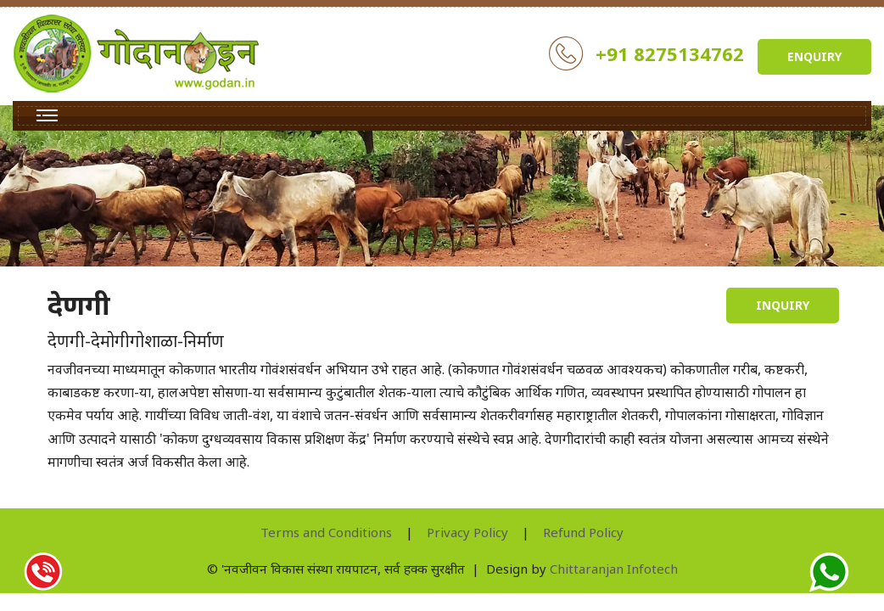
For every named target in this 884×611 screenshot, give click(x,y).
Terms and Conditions (326, 532)
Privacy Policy (467, 532)
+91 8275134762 (670, 53)
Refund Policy (583, 532)
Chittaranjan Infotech (614, 568)
